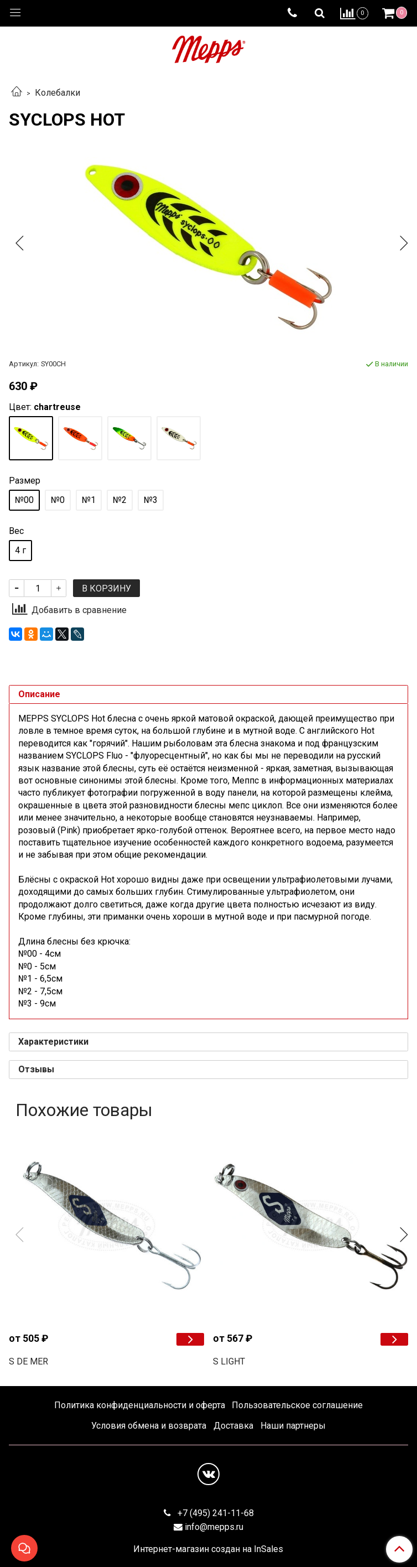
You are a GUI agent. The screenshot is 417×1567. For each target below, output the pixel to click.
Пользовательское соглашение (297, 1405)
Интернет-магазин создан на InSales (208, 1549)
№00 (24, 500)
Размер (24, 480)
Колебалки (57, 92)
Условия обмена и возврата (148, 1425)
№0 (58, 500)
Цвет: (45, 407)
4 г (20, 550)
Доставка (233, 1425)
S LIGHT (229, 1361)
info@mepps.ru (214, 1527)
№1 (89, 500)
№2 (120, 500)
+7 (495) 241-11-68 (214, 1513)
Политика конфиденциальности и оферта (139, 1405)
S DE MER (28, 1361)
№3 (151, 500)
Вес (16, 531)
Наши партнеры (293, 1425)
